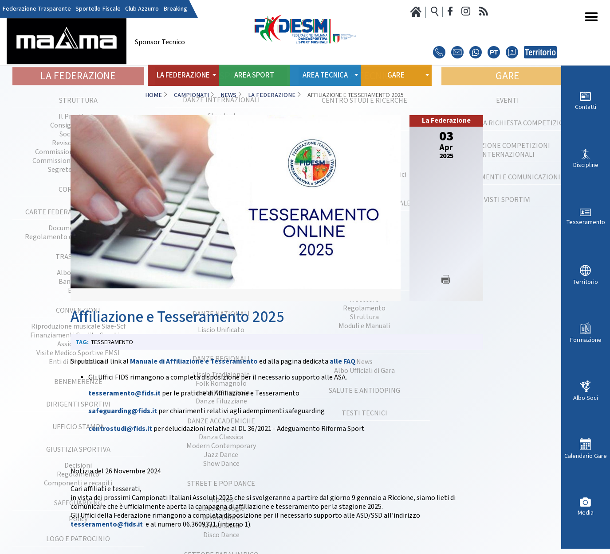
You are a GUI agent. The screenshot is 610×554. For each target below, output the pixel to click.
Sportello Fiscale (98, 8)
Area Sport (254, 75)
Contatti (585, 107)
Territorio (585, 282)
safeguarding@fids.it (122, 411)
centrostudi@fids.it (120, 429)
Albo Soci (585, 398)
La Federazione (271, 95)
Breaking (175, 8)
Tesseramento (586, 222)
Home (153, 95)
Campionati (191, 95)
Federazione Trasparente (36, 8)
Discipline (585, 165)
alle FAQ (342, 361)
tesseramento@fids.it (124, 393)
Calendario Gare (585, 456)
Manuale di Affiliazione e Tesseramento (194, 361)
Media (586, 512)
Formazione (586, 340)
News (228, 95)
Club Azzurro (142, 8)
